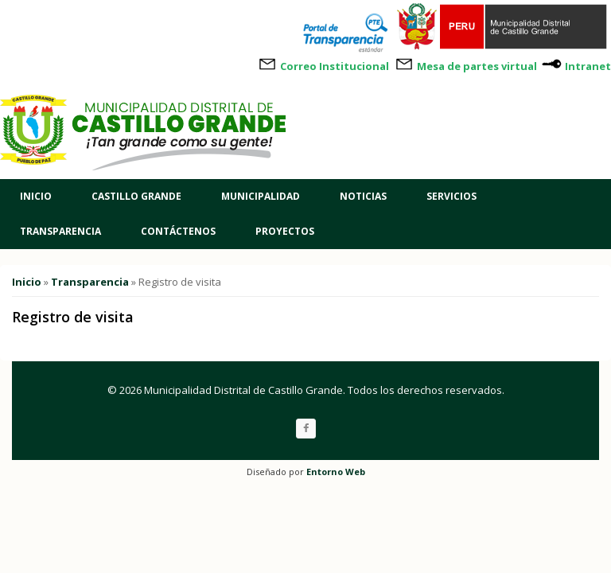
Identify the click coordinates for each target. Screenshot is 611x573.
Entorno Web (335, 471)
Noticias (363, 196)
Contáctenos (178, 231)
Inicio (36, 196)
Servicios (451, 196)
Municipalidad (260, 196)
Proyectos (284, 231)
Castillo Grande (136, 196)
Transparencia (60, 231)
